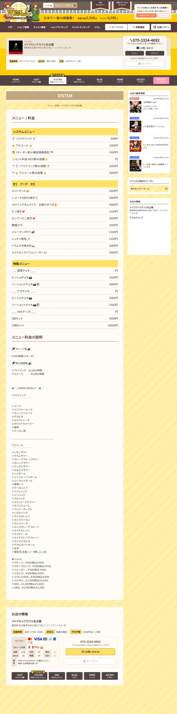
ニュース (120, 80)
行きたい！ (155, 53)
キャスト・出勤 (36, 80)
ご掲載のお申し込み (146, 15)
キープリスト (117, 27)
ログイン (163, 15)
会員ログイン (163, 27)
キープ (147, 63)
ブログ (99, 80)
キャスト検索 (39, 27)
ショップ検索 (23, 27)
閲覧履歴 (140, 27)
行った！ (134, 53)
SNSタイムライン (79, 80)
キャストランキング (80, 27)
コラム (97, 27)
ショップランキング (59, 27)
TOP (10, 27)
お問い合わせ (146, 48)
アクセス (141, 80)
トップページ (16, 80)
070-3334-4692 (146, 40)
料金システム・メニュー (57, 80)
